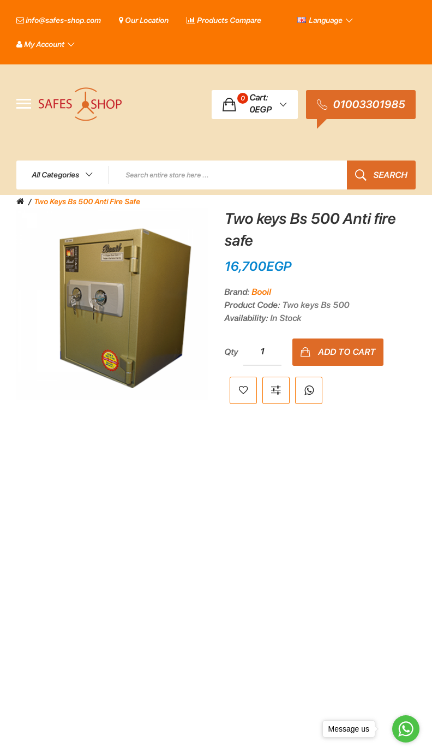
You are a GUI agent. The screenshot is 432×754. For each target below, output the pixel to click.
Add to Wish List (243, 390)
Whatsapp (308, 390)
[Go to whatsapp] (405, 729)
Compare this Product (276, 390)
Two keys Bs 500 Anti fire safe (87, 201)
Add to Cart (346, 352)
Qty (231, 352)
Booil (261, 292)
